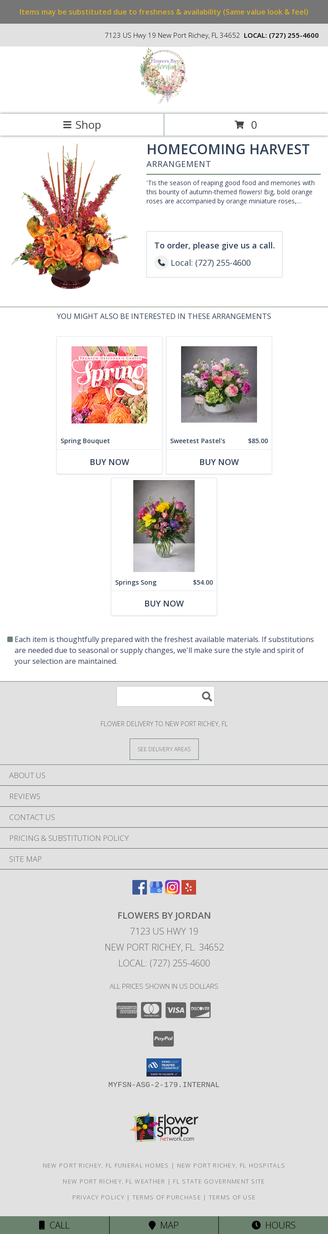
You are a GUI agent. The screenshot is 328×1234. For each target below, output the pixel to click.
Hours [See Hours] (274, 1225)
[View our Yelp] (189, 891)
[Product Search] (165, 696)
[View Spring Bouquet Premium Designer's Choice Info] (109, 385)
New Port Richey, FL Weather (114, 1181)
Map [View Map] (164, 1225)
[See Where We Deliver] (164, 748)
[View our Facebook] (139, 891)
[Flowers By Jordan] (164, 100)
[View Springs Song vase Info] (164, 526)
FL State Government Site (219, 1181)
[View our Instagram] (172, 891)
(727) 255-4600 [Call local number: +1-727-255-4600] (294, 35)
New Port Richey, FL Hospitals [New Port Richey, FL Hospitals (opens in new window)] (231, 1165)
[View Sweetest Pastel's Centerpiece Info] (219, 385)
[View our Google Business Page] (156, 891)
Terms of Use (232, 1197)
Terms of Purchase (166, 1197)
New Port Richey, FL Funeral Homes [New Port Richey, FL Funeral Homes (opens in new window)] (106, 1165)
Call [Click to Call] (54, 1225)
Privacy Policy (98, 1197)
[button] (164, 1067)
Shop (82, 124)
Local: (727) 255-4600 (164, 963)
